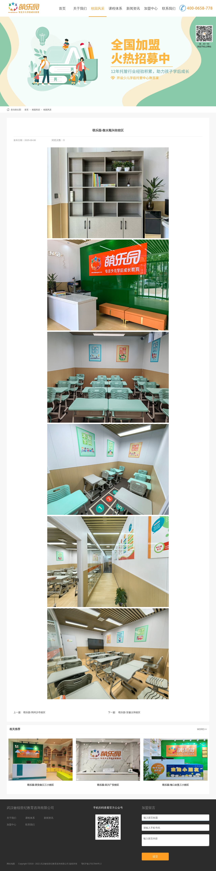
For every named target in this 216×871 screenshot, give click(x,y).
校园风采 (97, 8)
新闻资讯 (133, 8)
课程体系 (115, 8)
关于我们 (80, 8)
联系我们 (169, 8)
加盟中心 (151, 8)
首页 (62, 8)
